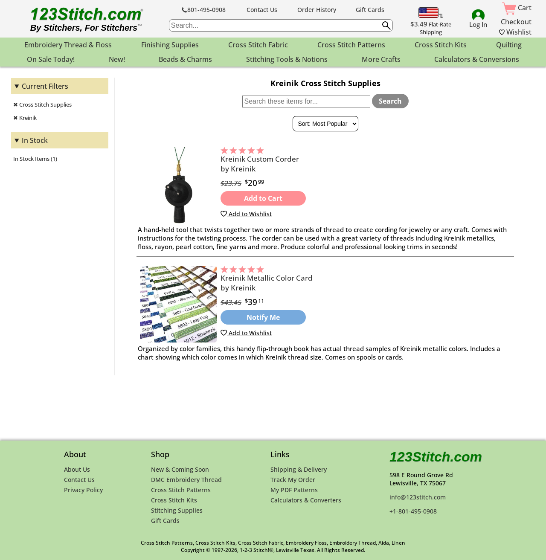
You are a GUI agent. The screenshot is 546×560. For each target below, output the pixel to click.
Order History (316, 10)
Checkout (516, 21)
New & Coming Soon (180, 469)
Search (390, 101)
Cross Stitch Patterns (181, 490)
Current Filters (45, 86)
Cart (516, 7)
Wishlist (515, 32)
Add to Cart (263, 198)
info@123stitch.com (417, 497)
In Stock (35, 140)
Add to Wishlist (246, 214)
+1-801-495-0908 (413, 511)
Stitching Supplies (177, 510)
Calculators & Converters (305, 500)
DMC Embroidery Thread (186, 480)
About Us (77, 469)
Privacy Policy (83, 490)
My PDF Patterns (294, 490)
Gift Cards (370, 10)
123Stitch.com (435, 456)
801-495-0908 (204, 10)
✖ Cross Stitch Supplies (42, 104)
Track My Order (292, 480)
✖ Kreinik (25, 118)
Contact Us (262, 10)
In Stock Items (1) (35, 158)
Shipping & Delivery (298, 469)
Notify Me (263, 317)
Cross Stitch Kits (174, 500)
